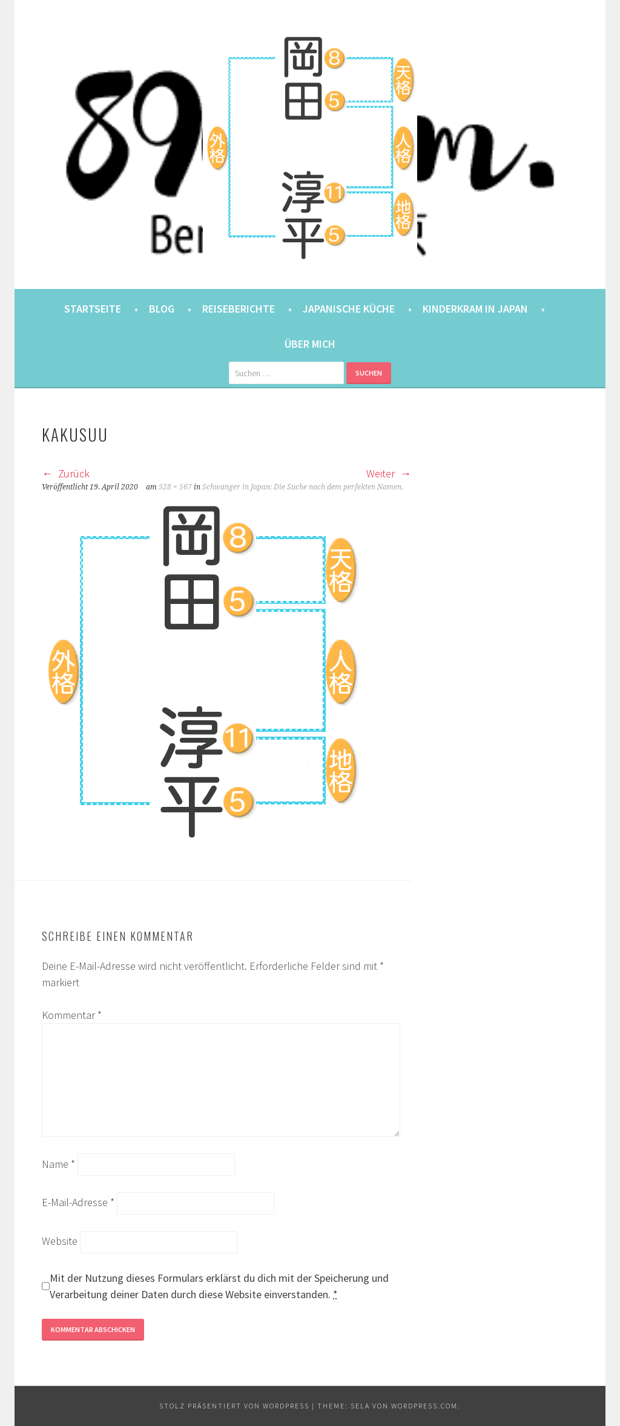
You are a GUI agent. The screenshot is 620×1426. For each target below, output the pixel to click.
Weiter (388, 473)
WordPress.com (424, 1405)
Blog (161, 309)
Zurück (66, 473)
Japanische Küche (349, 309)
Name (58, 1164)
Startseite (92, 309)
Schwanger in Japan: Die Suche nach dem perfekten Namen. (302, 487)
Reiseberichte (238, 309)
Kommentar (72, 1015)
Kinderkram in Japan (475, 309)
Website (60, 1241)
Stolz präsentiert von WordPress (234, 1405)
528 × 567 (175, 487)
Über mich (310, 344)
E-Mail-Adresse (78, 1202)
